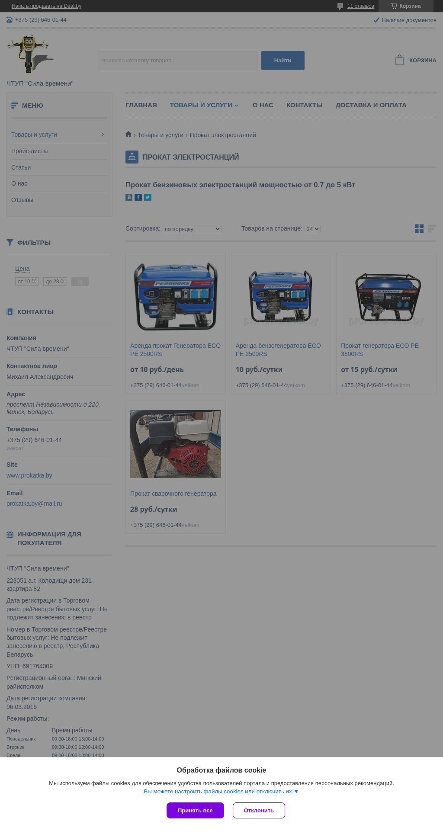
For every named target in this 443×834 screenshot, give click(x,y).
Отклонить (259, 810)
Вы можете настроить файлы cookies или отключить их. (218, 791)
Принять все (195, 810)
